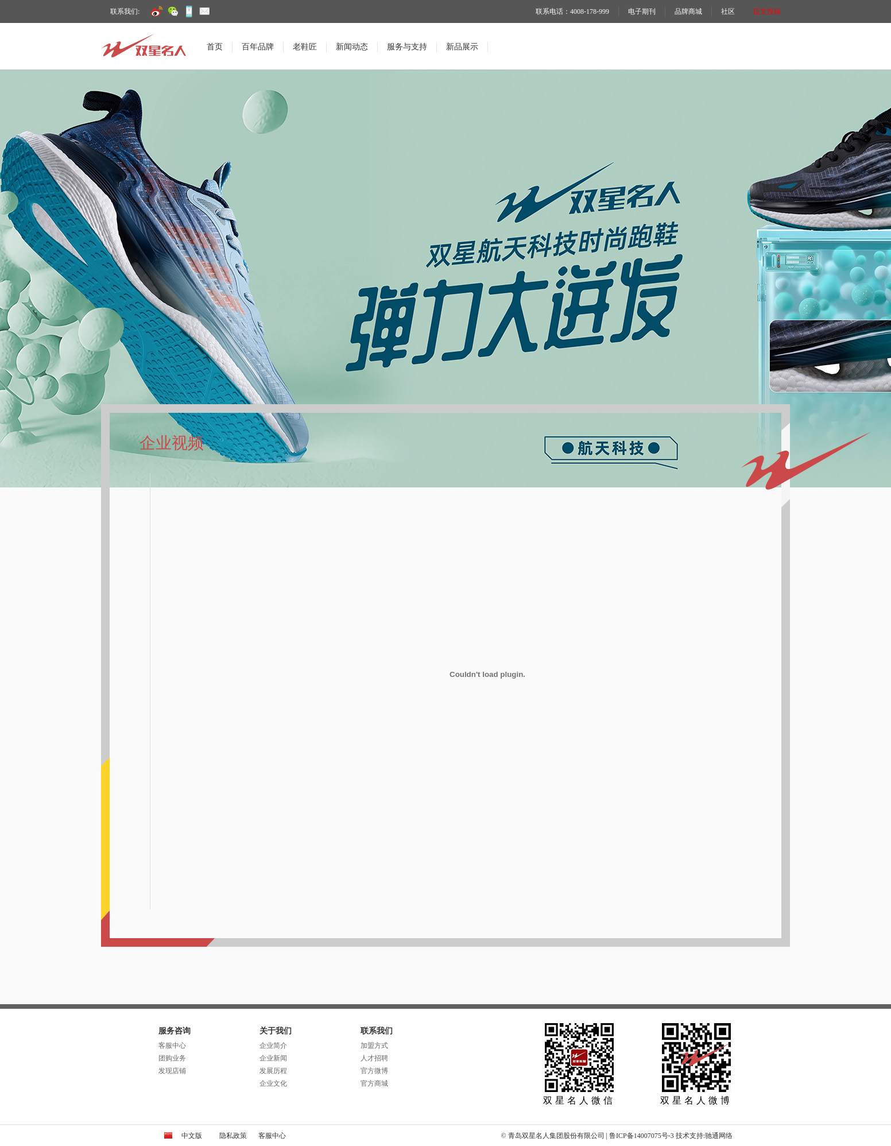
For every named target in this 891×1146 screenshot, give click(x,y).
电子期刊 (642, 11)
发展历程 (273, 1071)
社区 (728, 11)
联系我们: (125, 11)
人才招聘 (374, 1058)
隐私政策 (233, 1136)
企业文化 (273, 1083)
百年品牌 (258, 46)
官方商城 (374, 1083)
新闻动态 (352, 46)
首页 (215, 46)
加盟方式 (374, 1046)
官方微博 (374, 1071)
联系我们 (377, 1031)
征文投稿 (767, 11)
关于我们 (275, 1031)
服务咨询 (174, 1031)
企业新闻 (273, 1058)
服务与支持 (407, 46)
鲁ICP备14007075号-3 (641, 1136)
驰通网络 (719, 1136)
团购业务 (172, 1058)
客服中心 (172, 1046)
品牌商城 (688, 11)
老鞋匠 (305, 46)
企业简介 (273, 1046)
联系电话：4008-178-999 (572, 11)
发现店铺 (172, 1071)
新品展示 (462, 46)
